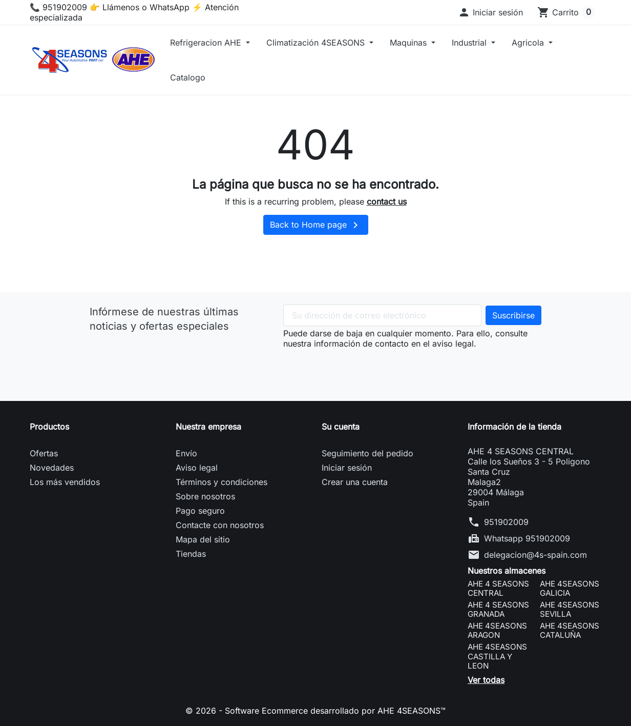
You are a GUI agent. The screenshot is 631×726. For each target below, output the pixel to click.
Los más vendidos (65, 482)
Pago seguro (200, 511)
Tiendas (191, 554)
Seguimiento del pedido (367, 453)
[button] (490, 12)
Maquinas (409, 42)
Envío (186, 453)
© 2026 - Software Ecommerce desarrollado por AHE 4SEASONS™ (315, 710)
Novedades (52, 467)
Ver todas (486, 680)
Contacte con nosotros (220, 525)
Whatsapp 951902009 (527, 538)
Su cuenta (341, 426)
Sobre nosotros (205, 496)
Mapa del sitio (203, 539)
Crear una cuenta (355, 482)
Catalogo (187, 77)
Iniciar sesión (347, 467)
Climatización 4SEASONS (316, 42)
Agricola (529, 42)
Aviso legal (197, 467)
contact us (387, 201)
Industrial (470, 42)
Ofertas (44, 453)
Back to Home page (316, 225)
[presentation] (361, 369)
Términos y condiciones (221, 482)
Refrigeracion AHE (207, 42)
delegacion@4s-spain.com (535, 555)
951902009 (506, 522)
